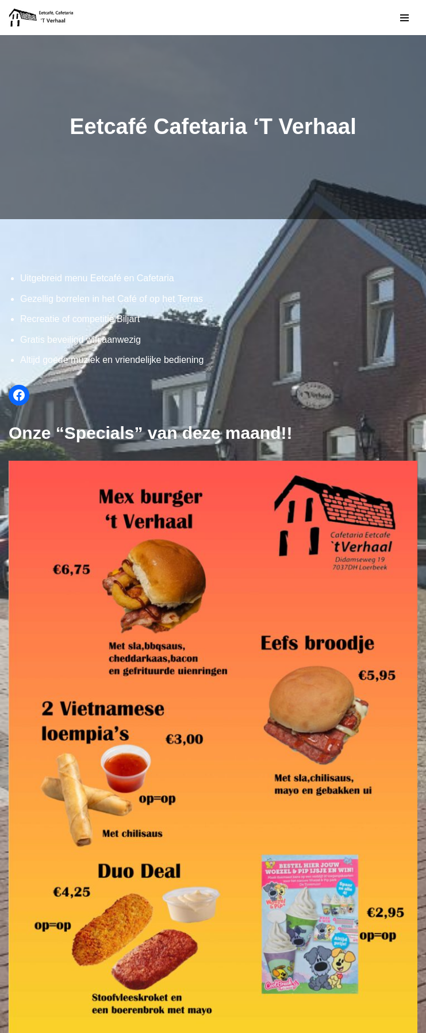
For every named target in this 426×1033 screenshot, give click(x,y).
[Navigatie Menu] (404, 18)
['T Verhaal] (43, 17)
